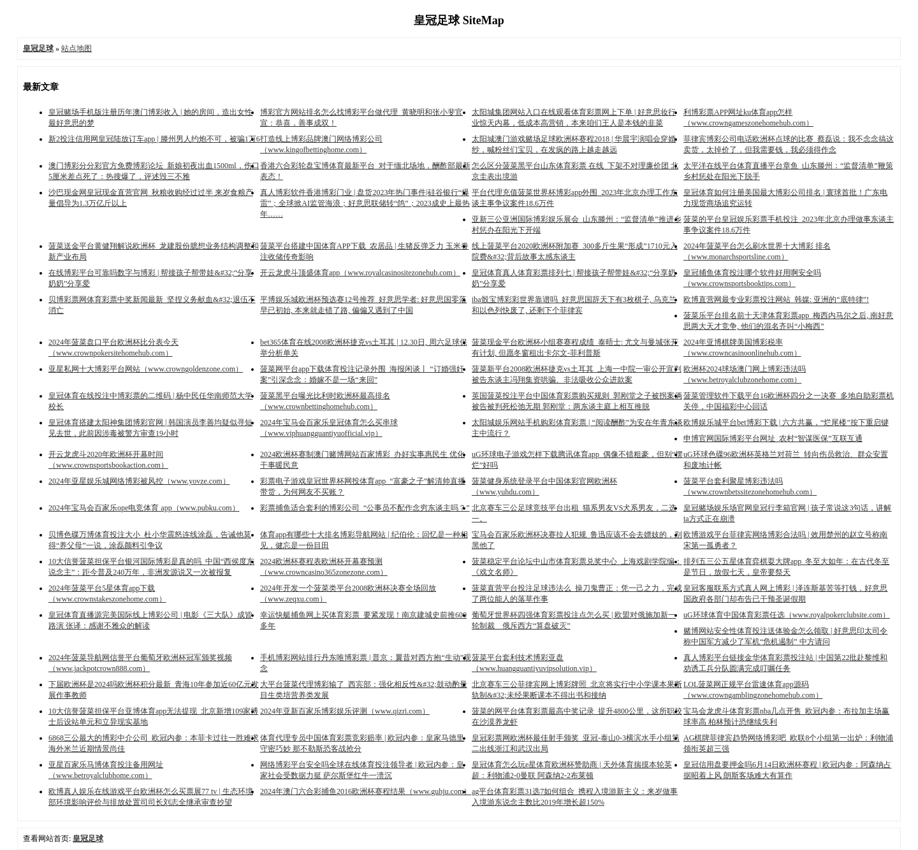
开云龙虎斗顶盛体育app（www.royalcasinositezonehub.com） (360, 272)
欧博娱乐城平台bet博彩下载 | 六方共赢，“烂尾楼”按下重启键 (786, 422)
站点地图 (76, 48)
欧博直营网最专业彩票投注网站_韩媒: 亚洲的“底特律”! (776, 299)
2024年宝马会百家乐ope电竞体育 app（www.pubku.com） (144, 507)
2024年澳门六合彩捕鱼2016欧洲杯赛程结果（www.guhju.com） (365, 791)
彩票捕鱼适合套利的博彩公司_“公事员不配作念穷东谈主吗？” (365, 507)
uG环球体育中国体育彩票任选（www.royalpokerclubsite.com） (786, 614)
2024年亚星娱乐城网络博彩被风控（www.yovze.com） (139, 481)
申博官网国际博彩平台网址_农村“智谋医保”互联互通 (773, 438)
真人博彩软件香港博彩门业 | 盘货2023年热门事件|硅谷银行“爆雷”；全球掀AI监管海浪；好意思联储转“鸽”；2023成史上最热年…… (365, 203)
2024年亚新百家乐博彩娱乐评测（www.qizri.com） (345, 711)
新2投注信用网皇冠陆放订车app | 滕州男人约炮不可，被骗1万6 (154, 138)
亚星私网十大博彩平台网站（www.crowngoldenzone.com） (145, 368)
